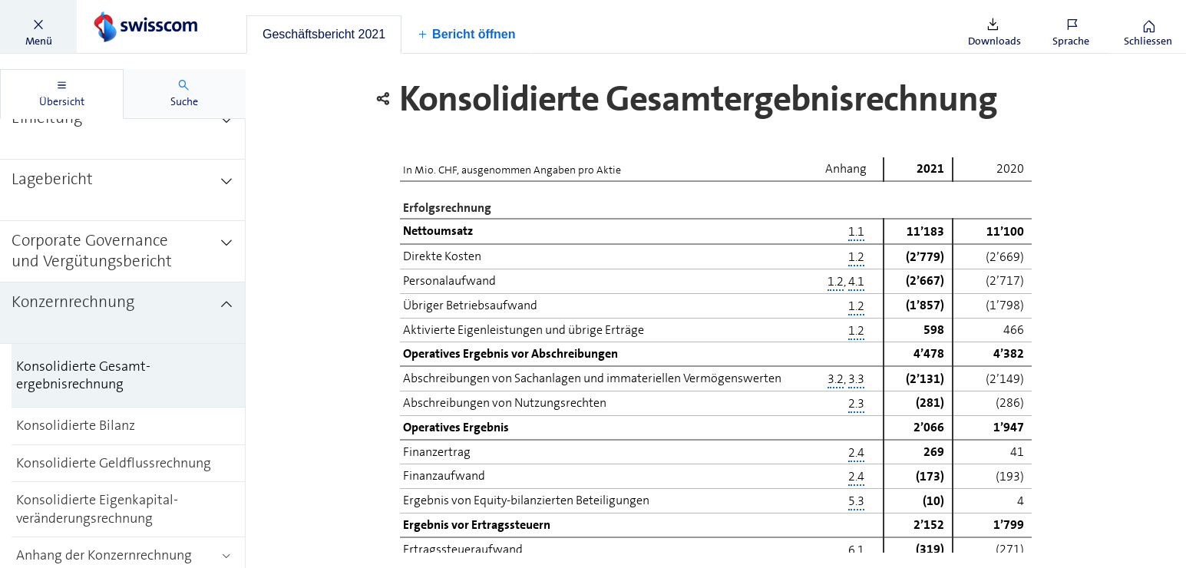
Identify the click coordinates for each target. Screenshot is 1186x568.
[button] (38, 27)
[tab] (323, 34)
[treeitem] (123, 129)
